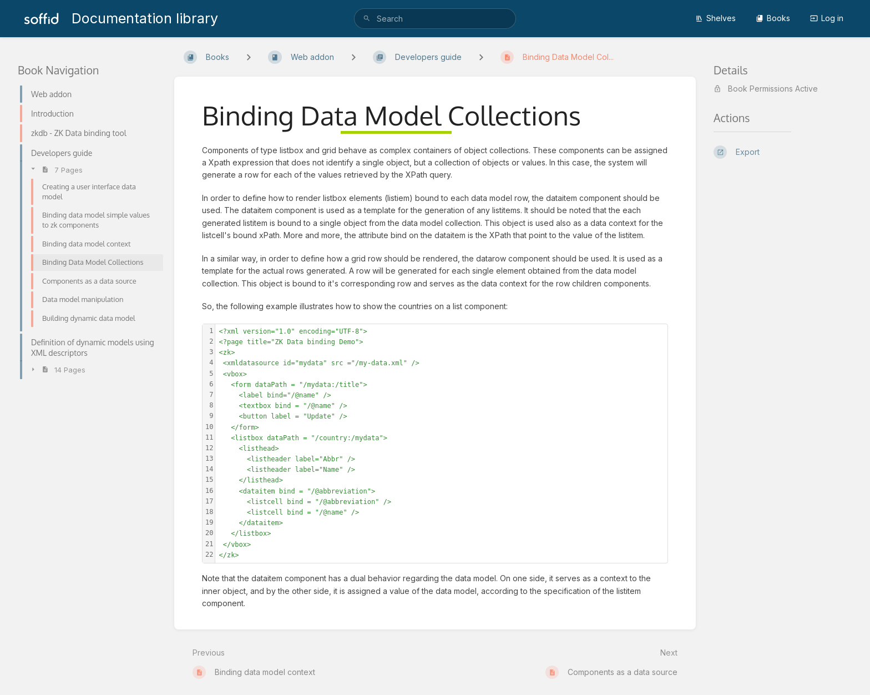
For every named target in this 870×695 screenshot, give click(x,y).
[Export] (783, 152)
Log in (826, 18)
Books (773, 18)
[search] (434, 18)
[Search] (367, 18)
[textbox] (441, 443)
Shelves (715, 18)
